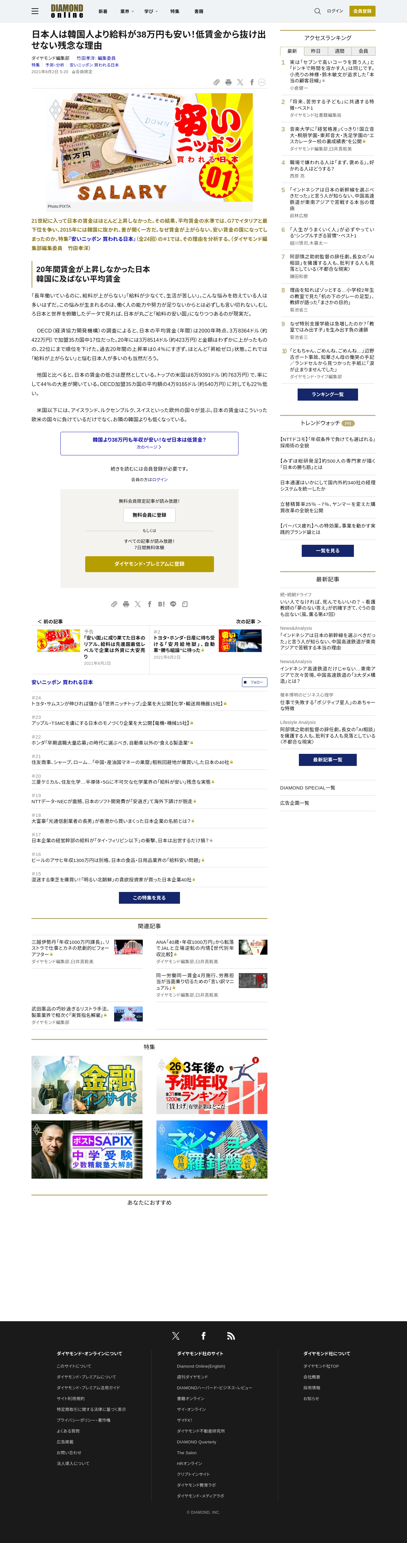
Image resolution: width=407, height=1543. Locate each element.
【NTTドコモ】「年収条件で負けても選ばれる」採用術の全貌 (328, 442)
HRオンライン (189, 1463)
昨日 (316, 51)
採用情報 (311, 1387)
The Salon (187, 1452)
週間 (340, 51)
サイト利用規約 (71, 1398)
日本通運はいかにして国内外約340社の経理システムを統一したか (328, 486)
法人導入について (73, 1463)
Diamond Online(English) (201, 1366)
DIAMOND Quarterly (197, 1442)
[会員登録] (362, 11)
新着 (103, 11)
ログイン (335, 11)
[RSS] (231, 1337)
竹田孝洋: (96, 58)
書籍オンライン (190, 1398)
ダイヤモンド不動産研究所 (201, 1431)
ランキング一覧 (328, 394)
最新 (292, 51)
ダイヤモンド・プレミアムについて (86, 1377)
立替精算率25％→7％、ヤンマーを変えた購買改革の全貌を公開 (328, 507)
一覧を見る (328, 550)
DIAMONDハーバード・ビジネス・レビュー (215, 1387)
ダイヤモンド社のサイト (200, 1353)
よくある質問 (68, 1431)
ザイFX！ (185, 1420)
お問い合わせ (69, 1452)
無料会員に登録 (150, 515)
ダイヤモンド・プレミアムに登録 (149, 564)
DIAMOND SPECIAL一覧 (307, 787)
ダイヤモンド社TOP (321, 1366)
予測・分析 (54, 65)
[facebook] (203, 1337)
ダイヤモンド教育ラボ (196, 1485)
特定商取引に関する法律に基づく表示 (91, 1409)
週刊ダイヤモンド (192, 1377)
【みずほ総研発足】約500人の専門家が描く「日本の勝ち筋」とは (328, 464)
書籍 (199, 11)
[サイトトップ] (60, 11)
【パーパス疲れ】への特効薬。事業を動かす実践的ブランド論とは (328, 529)
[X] (175, 1337)
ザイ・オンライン (191, 1409)
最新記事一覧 (327, 759)
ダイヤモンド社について (326, 1353)
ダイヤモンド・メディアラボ (200, 1496)
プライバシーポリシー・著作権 (84, 1420)
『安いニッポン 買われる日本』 (102, 239)
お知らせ (311, 1398)
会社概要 (311, 1377)
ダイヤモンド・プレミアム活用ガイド (88, 1387)
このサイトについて (74, 1366)
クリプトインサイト (193, 1474)
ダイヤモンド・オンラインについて (89, 1353)
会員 (364, 51)
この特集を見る (149, 898)
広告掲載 (65, 1442)
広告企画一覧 (294, 803)
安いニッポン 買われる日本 (94, 65)
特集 (175, 11)
